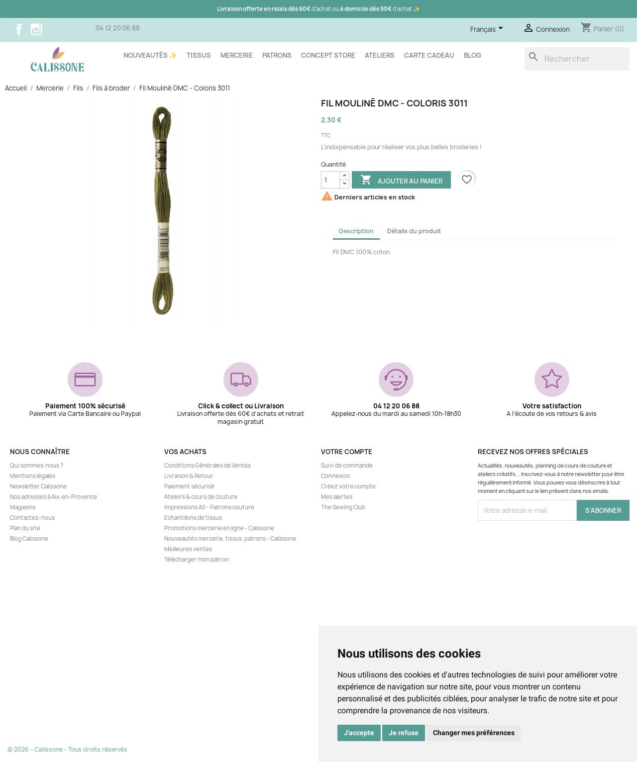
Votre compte (346, 451)
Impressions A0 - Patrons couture (209, 507)
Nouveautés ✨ (150, 55)
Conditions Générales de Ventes (207, 466)
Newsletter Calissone (38, 486)
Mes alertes (336, 497)
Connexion (335, 476)
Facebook (19, 29)
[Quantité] (330, 180)
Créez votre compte (348, 486)
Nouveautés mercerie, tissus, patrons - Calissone (230, 539)
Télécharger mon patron (196, 560)
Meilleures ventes (188, 549)
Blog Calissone (29, 539)
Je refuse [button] (404, 733)
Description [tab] (356, 231)
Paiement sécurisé (189, 486)
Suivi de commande (347, 466)
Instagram (36, 29)
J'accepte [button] (359, 733)
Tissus (199, 55)
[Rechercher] (577, 59)
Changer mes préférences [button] (474, 733)
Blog (472, 55)
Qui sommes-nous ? (36, 466)
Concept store (328, 55)
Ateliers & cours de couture (200, 497)
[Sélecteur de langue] (488, 30)
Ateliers (380, 55)
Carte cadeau (429, 55)
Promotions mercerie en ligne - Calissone (219, 528)
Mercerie (236, 55)
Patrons (277, 55)
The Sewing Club (343, 507)
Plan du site (25, 528)
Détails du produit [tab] (414, 231)
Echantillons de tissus (193, 518)
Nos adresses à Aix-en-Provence (53, 497)
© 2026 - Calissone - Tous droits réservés (67, 749)
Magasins (22, 507)
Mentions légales (32, 476)
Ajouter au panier (401, 181)
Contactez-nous (32, 518)
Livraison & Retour (188, 476)
